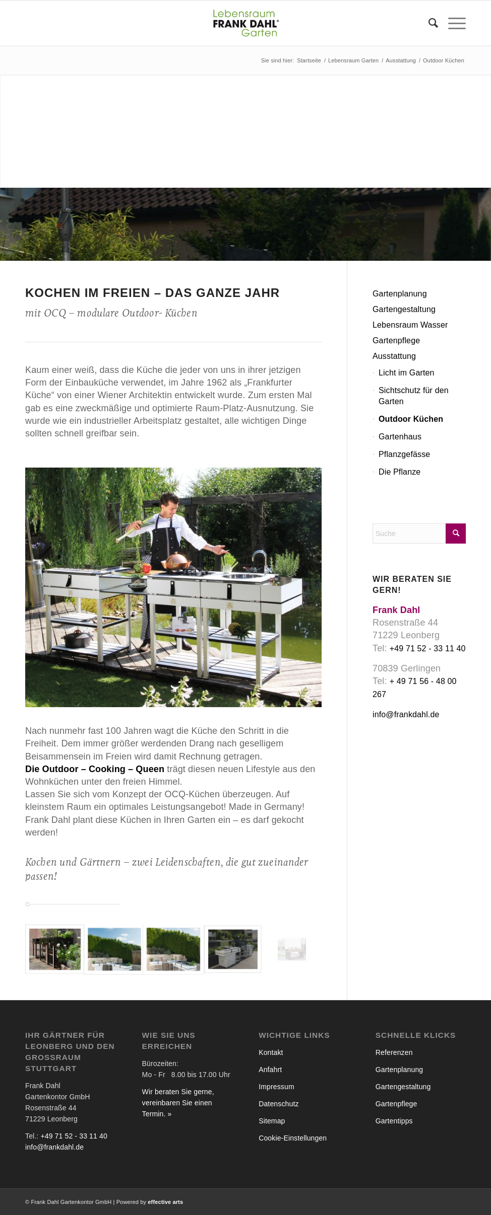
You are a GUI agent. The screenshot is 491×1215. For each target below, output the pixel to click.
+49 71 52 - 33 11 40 (428, 648)
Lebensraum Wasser (410, 325)
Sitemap (272, 1121)
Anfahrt (270, 1070)
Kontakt (271, 1052)
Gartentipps (394, 1121)
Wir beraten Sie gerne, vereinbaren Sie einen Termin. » (178, 1103)
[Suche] (428, 23)
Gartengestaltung (404, 309)
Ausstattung (394, 356)
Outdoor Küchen (411, 419)
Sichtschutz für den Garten (414, 396)
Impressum (276, 1087)
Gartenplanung (400, 293)
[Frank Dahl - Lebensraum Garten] (245, 23)
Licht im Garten (407, 372)
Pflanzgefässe (404, 454)
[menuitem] (428, 23)
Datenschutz (278, 1104)
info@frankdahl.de (406, 714)
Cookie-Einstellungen (293, 1138)
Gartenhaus (400, 436)
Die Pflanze (399, 472)
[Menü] (452, 23)
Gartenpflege (396, 340)
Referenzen (394, 1052)
